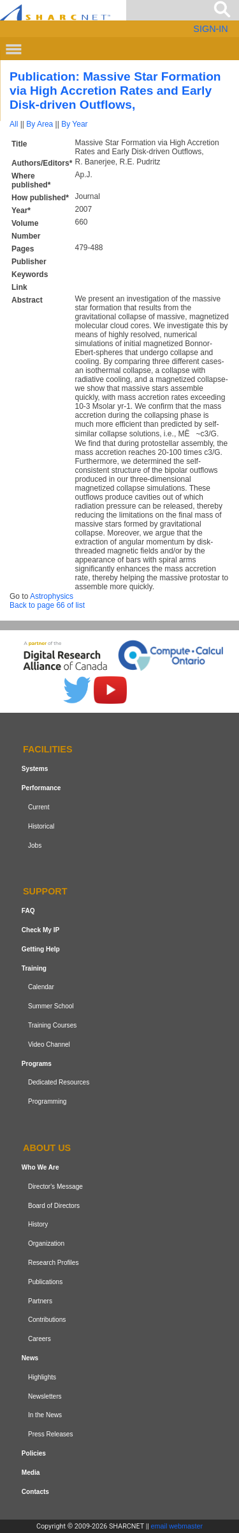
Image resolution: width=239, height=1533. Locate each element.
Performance (41, 787)
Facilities (48, 750)
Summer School (51, 1006)
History (38, 1224)
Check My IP (40, 929)
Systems (35, 768)
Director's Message (55, 1186)
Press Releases (50, 1434)
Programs (37, 1063)
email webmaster (177, 1526)
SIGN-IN (210, 29)
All (14, 124)
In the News (45, 1414)
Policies (34, 1453)
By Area (39, 124)
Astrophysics (51, 596)
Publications (45, 1281)
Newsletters (45, 1396)
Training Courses (52, 1025)
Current (39, 807)
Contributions (47, 1319)
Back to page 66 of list (47, 605)
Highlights (42, 1377)
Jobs (34, 845)
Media (31, 1472)
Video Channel (49, 1044)
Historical (41, 826)
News (30, 1358)
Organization (46, 1243)
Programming (47, 1101)
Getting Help (41, 949)
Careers (39, 1338)
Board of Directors (54, 1205)
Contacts (35, 1491)
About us (47, 1148)
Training (34, 968)
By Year (74, 124)
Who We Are (40, 1167)
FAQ (28, 910)
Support (45, 892)
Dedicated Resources (58, 1082)
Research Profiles (53, 1262)
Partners (40, 1301)
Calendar (41, 987)
